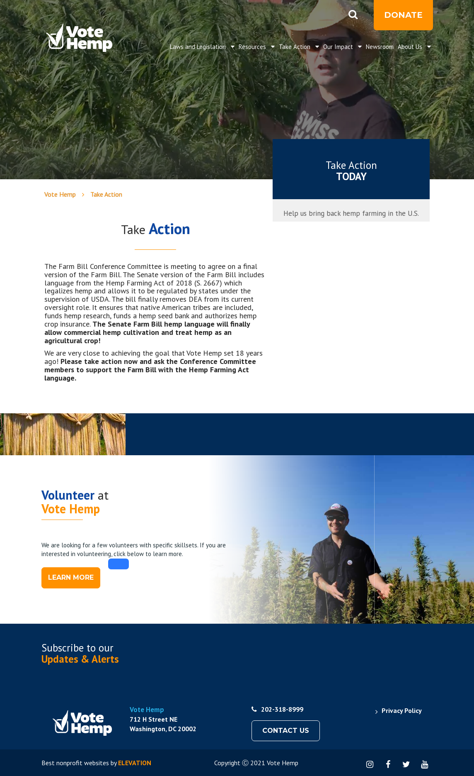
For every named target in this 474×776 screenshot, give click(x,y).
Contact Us (285, 731)
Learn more (71, 577)
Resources (253, 47)
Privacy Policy (402, 710)
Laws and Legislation (198, 47)
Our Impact (339, 47)
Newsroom (380, 47)
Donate (403, 15)
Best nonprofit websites (75, 763)
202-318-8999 (277, 709)
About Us (411, 47)
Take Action (295, 47)
